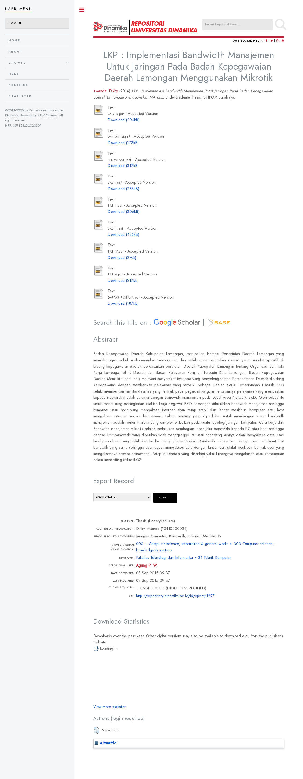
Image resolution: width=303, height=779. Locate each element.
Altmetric (105, 743)
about (16, 51)
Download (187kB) (123, 303)
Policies (19, 85)
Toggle (82, 9)
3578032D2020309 (27, 125)
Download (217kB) (123, 280)
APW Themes (47, 115)
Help (14, 73)
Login (15, 23)
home (14, 40)
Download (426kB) (123, 234)
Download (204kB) (124, 120)
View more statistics (109, 706)
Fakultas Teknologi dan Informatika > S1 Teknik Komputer (183, 557)
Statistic (20, 96)
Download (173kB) (123, 142)
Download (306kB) (124, 211)
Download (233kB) (123, 188)
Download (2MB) (122, 257)
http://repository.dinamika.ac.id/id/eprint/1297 (175, 596)
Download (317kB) (123, 165)
